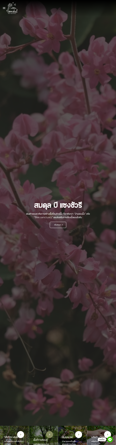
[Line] (110, 439)
